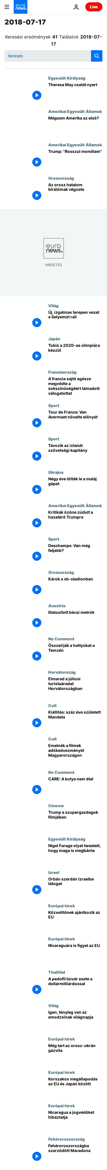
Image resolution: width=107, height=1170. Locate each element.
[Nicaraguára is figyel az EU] (75, 953)
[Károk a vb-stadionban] (75, 586)
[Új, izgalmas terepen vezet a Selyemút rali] (75, 320)
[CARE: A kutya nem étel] (75, 786)
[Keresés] (53, 56)
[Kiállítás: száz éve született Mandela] (75, 720)
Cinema (56, 805)
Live (94, 6)
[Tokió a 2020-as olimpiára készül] (75, 353)
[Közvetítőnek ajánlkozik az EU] (75, 920)
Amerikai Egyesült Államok (75, 111)
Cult (52, 705)
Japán (54, 338)
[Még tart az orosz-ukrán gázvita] (75, 1053)
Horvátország (62, 672)
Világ (53, 305)
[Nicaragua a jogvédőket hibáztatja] (75, 1120)
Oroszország (61, 178)
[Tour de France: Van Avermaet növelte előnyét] (75, 420)
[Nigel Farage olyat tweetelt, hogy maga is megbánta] (75, 853)
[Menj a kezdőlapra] (20, 7)
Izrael (53, 872)
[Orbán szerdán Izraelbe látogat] (75, 886)
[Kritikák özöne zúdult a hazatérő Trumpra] (75, 520)
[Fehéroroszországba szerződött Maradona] (75, 1153)
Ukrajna (55, 472)
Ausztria (56, 605)
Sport (53, 405)
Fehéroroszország (66, 1139)
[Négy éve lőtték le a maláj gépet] (75, 486)
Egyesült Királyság (66, 78)
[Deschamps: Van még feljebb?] (75, 553)
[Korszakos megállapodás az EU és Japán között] (75, 1086)
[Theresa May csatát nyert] (75, 92)
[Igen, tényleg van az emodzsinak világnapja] (75, 1020)
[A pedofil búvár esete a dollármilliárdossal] (75, 986)
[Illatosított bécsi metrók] (75, 620)
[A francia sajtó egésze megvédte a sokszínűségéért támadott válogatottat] (75, 386)
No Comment (61, 638)
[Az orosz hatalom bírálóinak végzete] (75, 192)
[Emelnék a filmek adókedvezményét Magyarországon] (75, 753)
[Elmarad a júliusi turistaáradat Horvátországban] (75, 686)
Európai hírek (61, 905)
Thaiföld (56, 972)
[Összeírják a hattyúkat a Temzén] (75, 653)
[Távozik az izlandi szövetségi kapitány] (75, 453)
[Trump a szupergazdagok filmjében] (75, 820)
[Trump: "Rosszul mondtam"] (75, 159)
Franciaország (62, 372)
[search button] (96, 56)
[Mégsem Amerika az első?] (75, 125)
